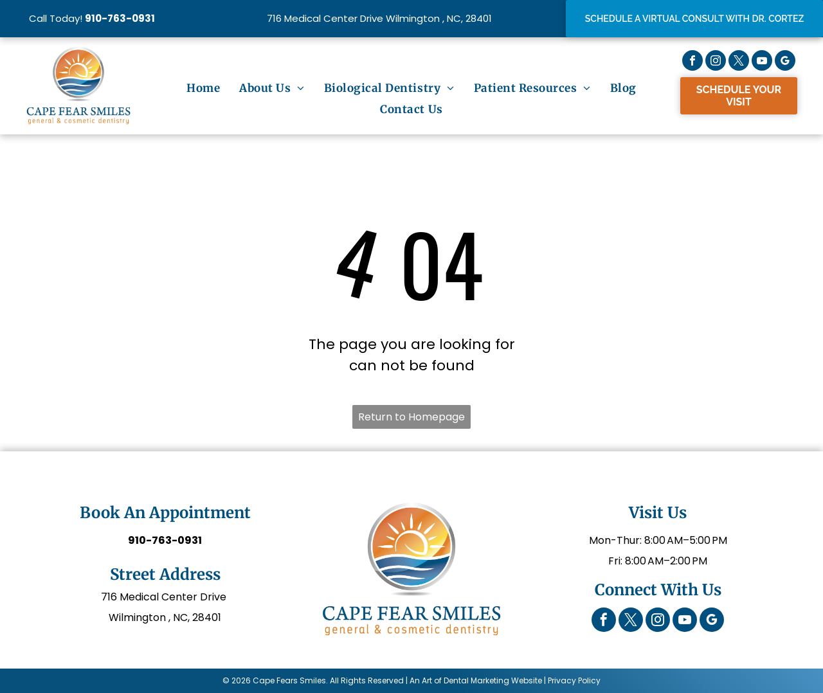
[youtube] (762, 62)
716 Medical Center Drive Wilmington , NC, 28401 (379, 18)
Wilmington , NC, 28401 (165, 617)
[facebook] (692, 62)
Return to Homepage (411, 417)
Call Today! (55, 18)
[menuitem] (203, 88)
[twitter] (738, 62)
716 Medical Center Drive (165, 597)
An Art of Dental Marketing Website (476, 680)
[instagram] (715, 62)
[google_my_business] (785, 62)
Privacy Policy (574, 680)
